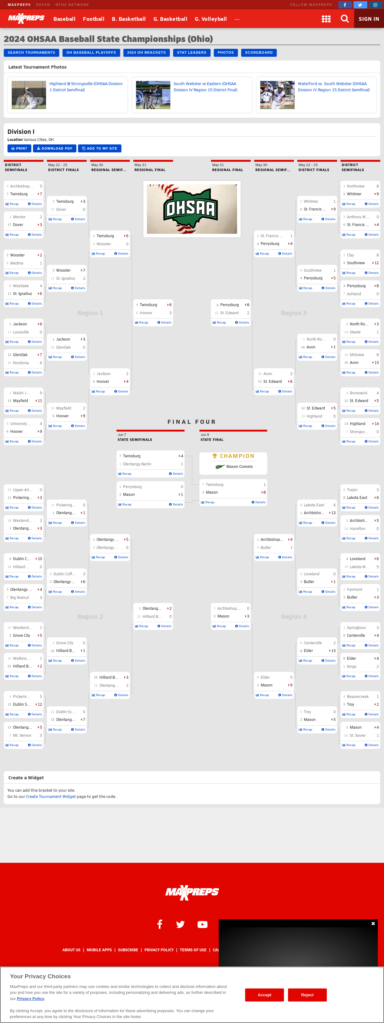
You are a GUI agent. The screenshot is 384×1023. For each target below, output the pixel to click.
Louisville (21, 331)
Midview (357, 354)
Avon (354, 362)
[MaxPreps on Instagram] (375, 4)
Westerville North (28, 520)
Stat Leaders (192, 52)
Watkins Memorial (28, 658)
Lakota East (357, 497)
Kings (351, 666)
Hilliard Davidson (27, 566)
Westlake (21, 285)
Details (35, 203)
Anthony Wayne (360, 216)
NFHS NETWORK (72, 4)
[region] (192, 994)
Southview (356, 262)
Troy (350, 704)
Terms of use (193, 950)
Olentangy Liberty (28, 727)
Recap (12, 203)
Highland (357, 423)
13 (376, 362)
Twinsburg (19, 193)
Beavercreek (357, 696)
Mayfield (20, 400)
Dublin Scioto (24, 704)
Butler (352, 597)
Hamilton (357, 528)
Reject (307, 995)
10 (40, 558)
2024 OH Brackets (146, 52)
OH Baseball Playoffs (91, 52)
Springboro (356, 627)
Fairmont (354, 589)
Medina (16, 262)
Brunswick (358, 392)
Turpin (352, 489)
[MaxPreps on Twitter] (360, 4)
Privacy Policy (159, 950)
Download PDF (54, 148)
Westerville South (28, 627)
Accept (264, 995)
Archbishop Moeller (366, 520)
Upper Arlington (26, 489)
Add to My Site (99, 148)
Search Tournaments (31, 52)
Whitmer (354, 193)
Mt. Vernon (22, 735)
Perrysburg (356, 285)
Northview (355, 185)
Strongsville (360, 431)
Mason (356, 727)
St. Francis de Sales (363, 224)
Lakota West (360, 566)
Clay (350, 254)
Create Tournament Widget (51, 796)
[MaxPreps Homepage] (192, 893)
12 (40, 704)
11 (40, 400)
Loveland (357, 558)
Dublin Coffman (26, 558)
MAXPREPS (19, 4)
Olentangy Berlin (27, 528)
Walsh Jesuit (24, 392)
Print (19, 148)
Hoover (16, 431)
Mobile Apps (99, 950)
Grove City (21, 635)
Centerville (356, 635)
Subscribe (128, 950)
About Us (71, 950)
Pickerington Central (30, 696)
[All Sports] (237, 18)
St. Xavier (358, 735)
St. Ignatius (22, 293)
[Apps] (326, 18)
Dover (18, 224)
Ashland (354, 293)
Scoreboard (259, 52)
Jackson (20, 323)
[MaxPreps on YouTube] (203, 924)
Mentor (19, 216)
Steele (355, 331)
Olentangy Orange (25, 589)
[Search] (345, 18)
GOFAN (43, 4)
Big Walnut (19, 597)
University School (24, 423)
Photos (226, 52)
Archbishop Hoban (26, 185)
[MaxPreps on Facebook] (345, 4)
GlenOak (20, 354)
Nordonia (21, 362)
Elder (351, 658)
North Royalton (363, 323)
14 (376, 423)
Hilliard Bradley (26, 665)
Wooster (17, 254)
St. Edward (359, 400)
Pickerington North (29, 497)
